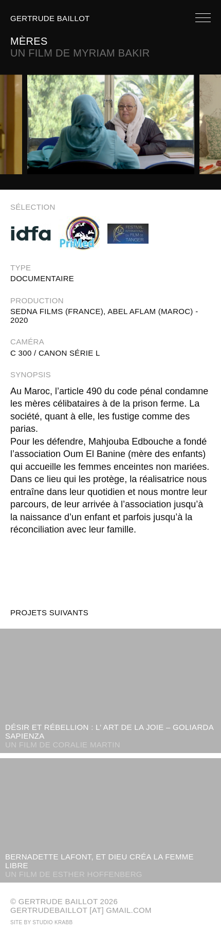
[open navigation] (203, 19)
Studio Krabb (52, 922)
